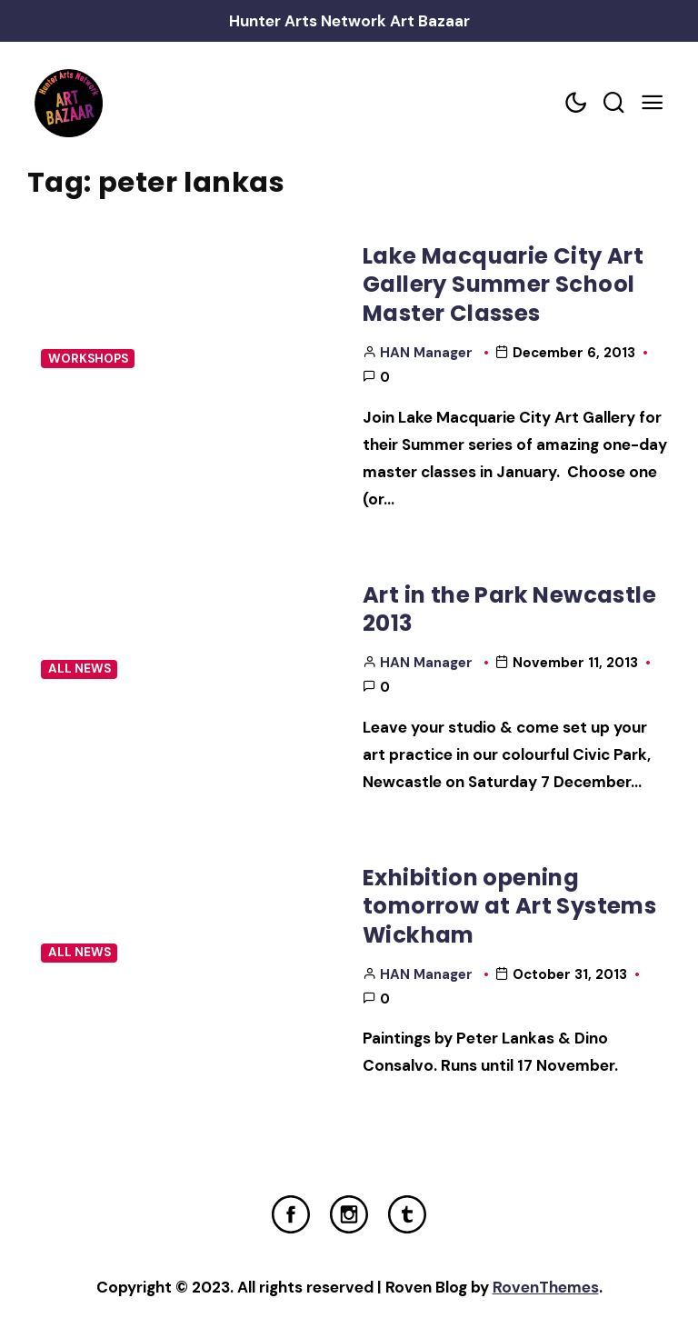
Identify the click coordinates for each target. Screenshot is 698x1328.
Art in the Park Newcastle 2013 (509, 609)
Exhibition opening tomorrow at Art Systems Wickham (509, 906)
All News (79, 668)
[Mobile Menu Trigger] (652, 103)
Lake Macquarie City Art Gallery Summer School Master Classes (503, 284)
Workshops (88, 358)
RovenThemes (546, 1287)
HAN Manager (426, 353)
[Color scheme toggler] (575, 103)
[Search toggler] (613, 103)
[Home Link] (68, 103)
